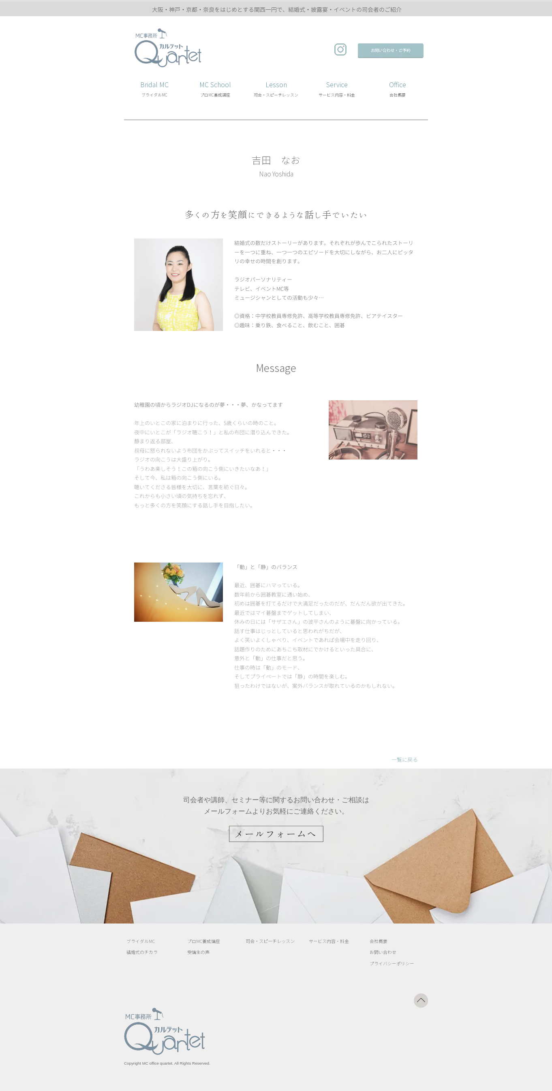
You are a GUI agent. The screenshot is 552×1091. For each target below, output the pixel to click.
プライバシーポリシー (392, 963)
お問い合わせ (383, 952)
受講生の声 (198, 952)
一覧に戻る (405, 759)
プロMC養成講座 (203, 941)
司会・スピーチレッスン (270, 941)
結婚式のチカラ (142, 952)
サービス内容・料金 (329, 941)
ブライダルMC (140, 941)
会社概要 (378, 941)
